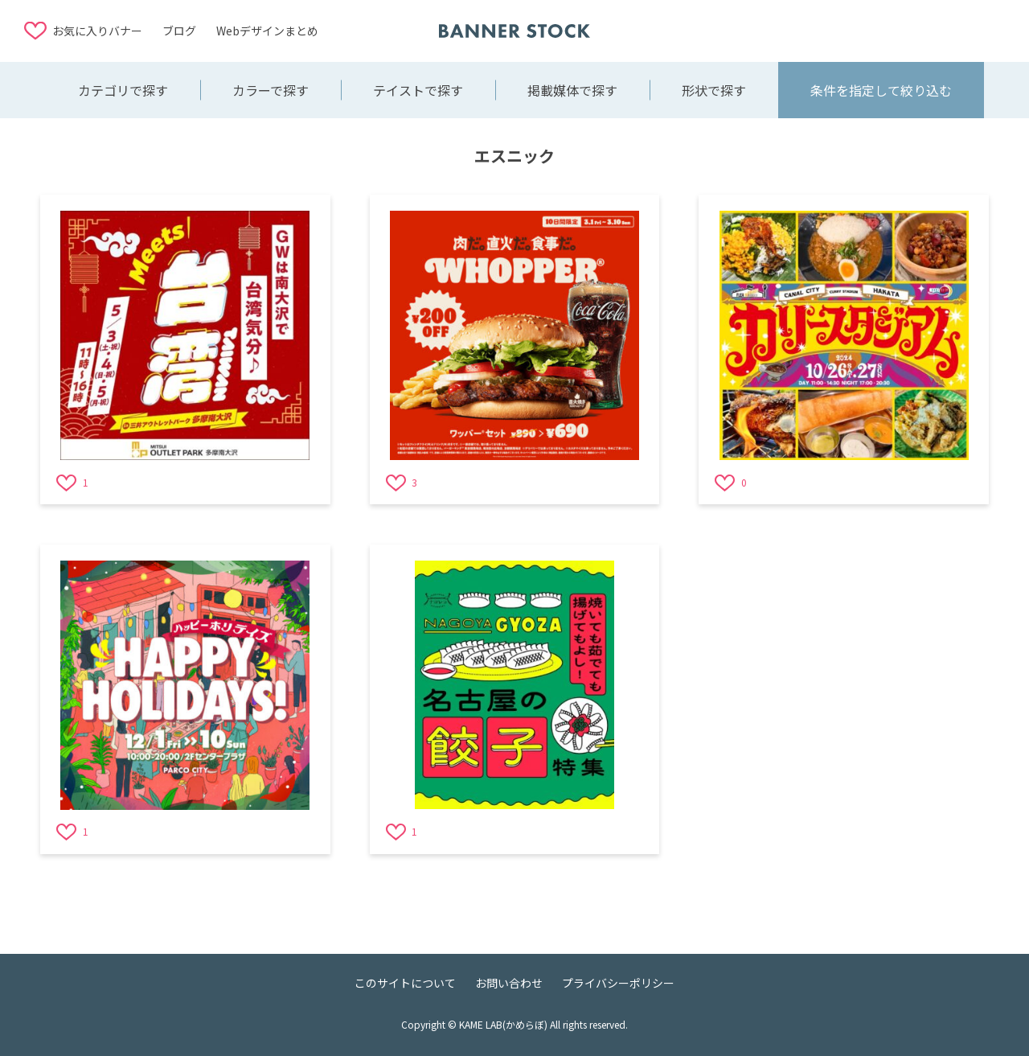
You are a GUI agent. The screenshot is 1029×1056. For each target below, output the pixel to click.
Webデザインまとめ (267, 31)
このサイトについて (405, 983)
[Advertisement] (876, 30)
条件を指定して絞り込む (881, 90)
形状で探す (714, 90)
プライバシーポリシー (618, 983)
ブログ (179, 31)
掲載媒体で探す (572, 90)
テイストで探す (418, 90)
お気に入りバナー (97, 31)
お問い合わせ (509, 983)
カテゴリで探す (123, 90)
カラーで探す (270, 90)
